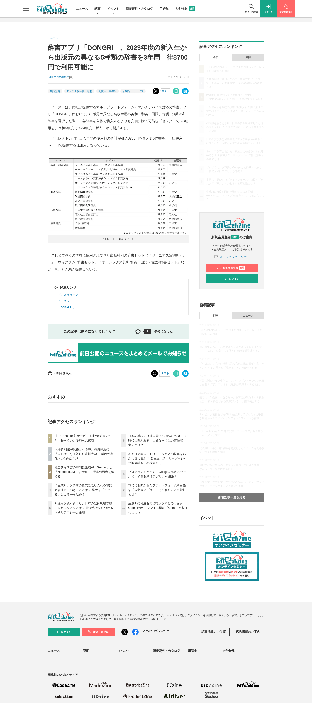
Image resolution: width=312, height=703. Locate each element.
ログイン (231, 279)
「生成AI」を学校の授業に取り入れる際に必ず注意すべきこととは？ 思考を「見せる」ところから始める (83, 490)
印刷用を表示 (60, 373)
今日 (215, 57)
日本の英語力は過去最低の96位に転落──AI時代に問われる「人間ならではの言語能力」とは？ (157, 440)
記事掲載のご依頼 (213, 631)
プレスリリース (68, 295)
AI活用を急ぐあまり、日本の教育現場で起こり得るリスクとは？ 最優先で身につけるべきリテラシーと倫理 (84, 508)
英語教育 (55, 91)
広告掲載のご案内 (248, 631)
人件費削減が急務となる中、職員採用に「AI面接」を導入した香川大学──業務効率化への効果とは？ (84, 454)
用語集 (164, 8)
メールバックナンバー (232, 257)
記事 (97, 9)
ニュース (82, 8)
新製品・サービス (133, 91)
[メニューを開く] (26, 8)
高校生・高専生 (107, 91)
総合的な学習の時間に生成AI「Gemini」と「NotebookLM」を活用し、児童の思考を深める (84, 472)
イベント (113, 9)
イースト (63, 301)
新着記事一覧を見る (231, 497)
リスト (165, 91)
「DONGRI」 (66, 307)
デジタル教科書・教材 (79, 91)
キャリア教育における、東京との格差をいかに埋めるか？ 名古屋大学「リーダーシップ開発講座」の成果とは (157, 458)
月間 (248, 57)
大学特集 (185, 8)
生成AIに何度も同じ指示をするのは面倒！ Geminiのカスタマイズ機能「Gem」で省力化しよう (157, 508)
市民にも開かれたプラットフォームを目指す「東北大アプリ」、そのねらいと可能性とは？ (157, 490)
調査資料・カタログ (139, 8)
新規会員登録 (231, 268)
